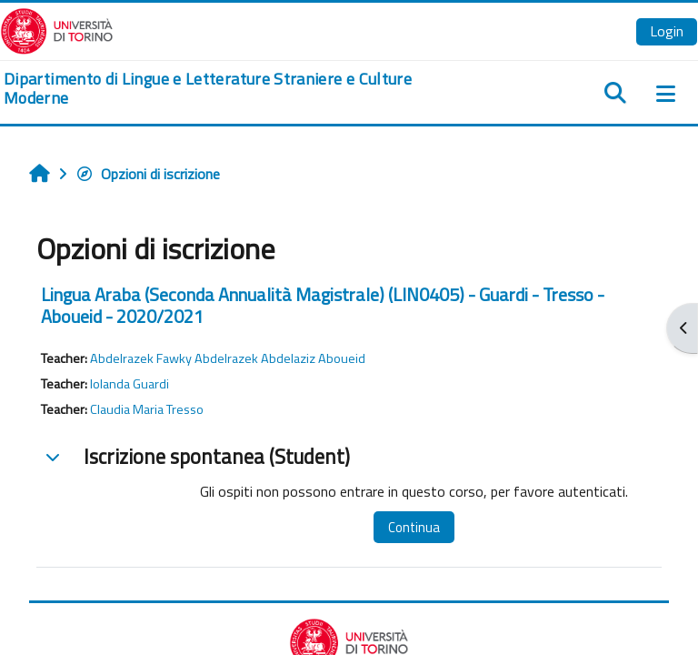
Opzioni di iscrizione (147, 174)
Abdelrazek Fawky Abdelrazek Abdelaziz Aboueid (227, 358)
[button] (52, 456)
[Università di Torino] (57, 29)
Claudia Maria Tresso (147, 409)
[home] (233, 88)
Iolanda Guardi (129, 384)
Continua (414, 527)
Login (666, 31)
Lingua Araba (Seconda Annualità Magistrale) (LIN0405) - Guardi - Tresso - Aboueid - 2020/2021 (322, 305)
